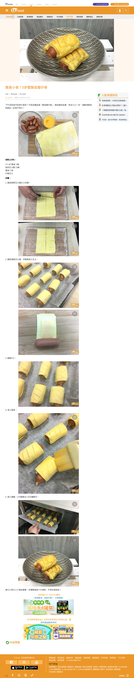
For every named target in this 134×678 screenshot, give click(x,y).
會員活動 (52, 660)
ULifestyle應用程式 (85, 669)
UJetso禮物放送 (55, 669)
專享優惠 (61, 660)
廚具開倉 (30, 17)
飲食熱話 (61, 657)
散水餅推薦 (62, 666)
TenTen (10, 97)
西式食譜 (70, 16)
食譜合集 (99, 17)
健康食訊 (69, 657)
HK (17, 4)
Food (31, 4)
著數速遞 (52, 657)
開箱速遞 (78, 657)
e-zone (55, 4)
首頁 (6, 94)
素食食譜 (79, 17)
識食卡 (102, 669)
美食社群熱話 (87, 666)
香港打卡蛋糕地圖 (100, 666)
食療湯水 (50, 17)
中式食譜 (60, 17)
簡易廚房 (9, 16)
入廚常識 (20, 17)
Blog (47, 4)
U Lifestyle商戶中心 (73, 660)
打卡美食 (121, 657)
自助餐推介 (53, 666)
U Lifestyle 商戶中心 (102, 4)
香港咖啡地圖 (112, 666)
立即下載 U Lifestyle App (121, 4)
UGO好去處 (122, 666)
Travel (24, 4)
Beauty (39, 4)
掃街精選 (87, 657)
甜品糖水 (40, 17)
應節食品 (89, 17)
